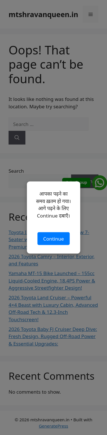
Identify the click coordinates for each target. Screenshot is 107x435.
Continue (53, 238)
